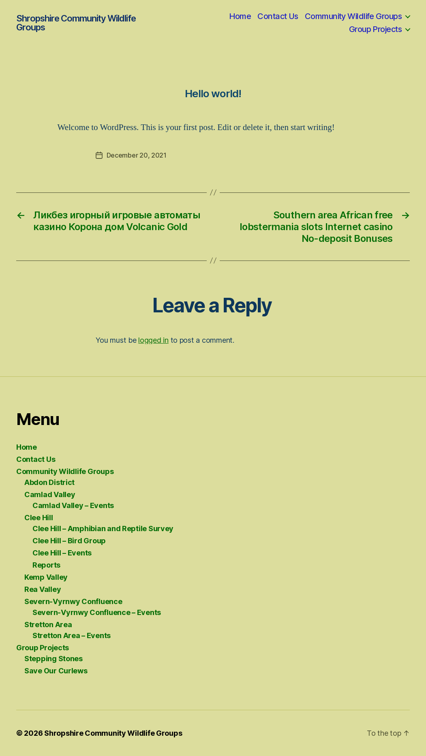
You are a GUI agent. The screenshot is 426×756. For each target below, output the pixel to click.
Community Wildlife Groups (353, 16)
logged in (153, 340)
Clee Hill (38, 517)
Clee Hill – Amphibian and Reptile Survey (102, 528)
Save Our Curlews (56, 670)
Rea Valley (42, 589)
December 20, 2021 (137, 155)
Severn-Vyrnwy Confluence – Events (96, 612)
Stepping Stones (53, 658)
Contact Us (277, 16)
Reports (46, 565)
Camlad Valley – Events (73, 505)
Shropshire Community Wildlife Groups (76, 23)
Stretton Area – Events (71, 635)
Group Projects (375, 29)
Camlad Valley (49, 494)
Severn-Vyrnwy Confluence (73, 601)
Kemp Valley (46, 577)
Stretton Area (48, 624)
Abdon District (49, 482)
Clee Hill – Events (62, 553)
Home (240, 16)
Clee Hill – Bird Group (69, 540)
